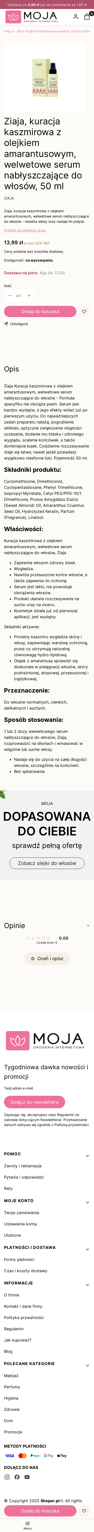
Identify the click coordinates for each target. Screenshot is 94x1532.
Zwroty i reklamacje (23, 1165)
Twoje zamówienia (21, 1212)
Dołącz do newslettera (34, 1102)
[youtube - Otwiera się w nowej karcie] (27, 1477)
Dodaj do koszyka (40, 311)
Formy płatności (19, 1259)
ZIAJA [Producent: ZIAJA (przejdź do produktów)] (9, 198)
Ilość (8, 286)
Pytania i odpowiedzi (24, 1177)
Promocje (13, 1431)
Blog (8, 1351)
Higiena (11, 1398)
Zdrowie (12, 1409)
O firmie (11, 1294)
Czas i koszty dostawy (25, 1270)
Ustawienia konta (20, 1223)
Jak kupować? (17, 1340)
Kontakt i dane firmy (23, 1306)
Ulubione (12, 1235)
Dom (8, 1420)
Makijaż (11, 1375)
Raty (8, 1188)
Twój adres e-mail (18, 1088)
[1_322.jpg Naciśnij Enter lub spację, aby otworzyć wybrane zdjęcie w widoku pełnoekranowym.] (45, 77)
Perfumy (12, 1386)
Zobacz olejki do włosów (47, 863)
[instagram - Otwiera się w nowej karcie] (7, 1477)
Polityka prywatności (24, 1317)
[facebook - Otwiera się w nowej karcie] (17, 1477)
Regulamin (14, 1328)
